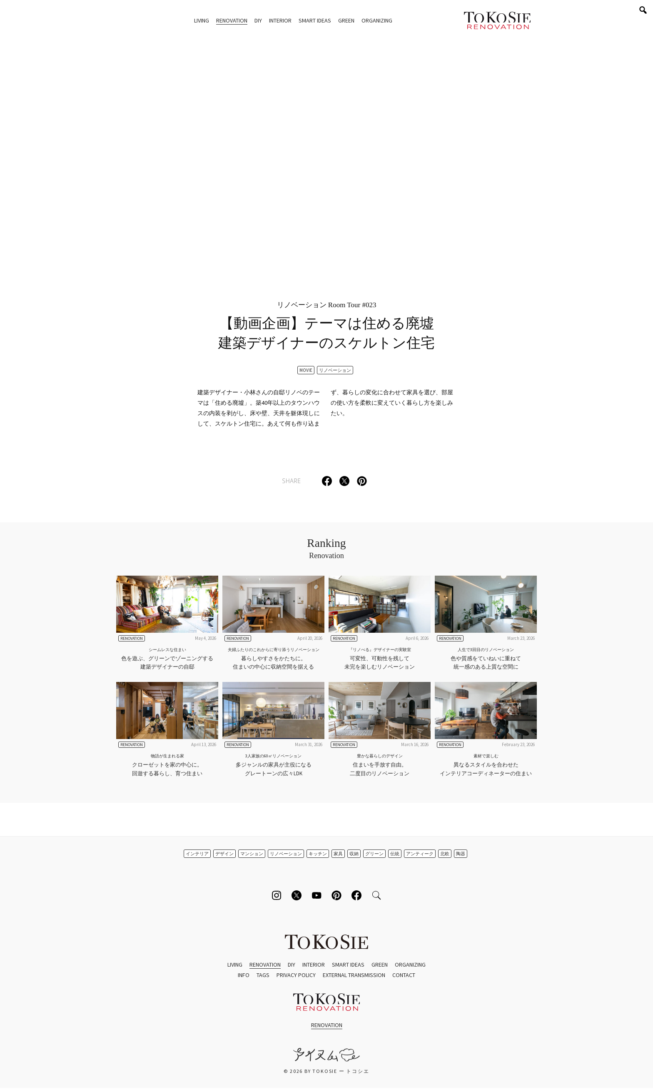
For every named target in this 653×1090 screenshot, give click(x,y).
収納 (354, 854)
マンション (251, 854)
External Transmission (354, 975)
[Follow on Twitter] (297, 895)
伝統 (394, 854)
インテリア (197, 854)
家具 (338, 854)
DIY (258, 20)
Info (243, 975)
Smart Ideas (315, 20)
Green (346, 20)
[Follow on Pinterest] (336, 895)
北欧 (444, 854)
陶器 (460, 854)
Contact (403, 975)
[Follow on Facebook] (356, 895)
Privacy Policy (296, 975)
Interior (280, 20)
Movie (305, 370)
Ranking (326, 548)
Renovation (231, 20)
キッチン (318, 854)
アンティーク (420, 854)
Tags (263, 975)
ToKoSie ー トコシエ (497, 21)
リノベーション (335, 370)
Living (201, 20)
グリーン (374, 854)
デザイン (224, 854)
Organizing (376, 20)
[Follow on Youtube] (316, 895)
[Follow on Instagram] (277, 895)
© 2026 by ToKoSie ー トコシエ (326, 1071)
